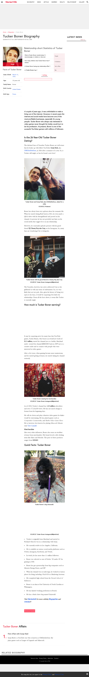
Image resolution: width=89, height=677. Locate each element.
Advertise (50, 658)
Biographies (53, 599)
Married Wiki (11, 2)
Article (46, 2)
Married (54, 2)
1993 (14, 76)
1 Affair (44, 75)
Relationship (71, 2)
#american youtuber (30, 611)
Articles (27, 602)
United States (16, 89)
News (39, 2)
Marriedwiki (32, 599)
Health (62, 2)
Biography (30, 2)
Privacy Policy (47, 674)
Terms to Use (34, 658)
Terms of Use (59, 674)
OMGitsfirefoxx (30, 150)
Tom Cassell (31, 426)
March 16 (15, 74)
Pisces (14, 94)
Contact (56, 658)
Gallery (81, 2)
